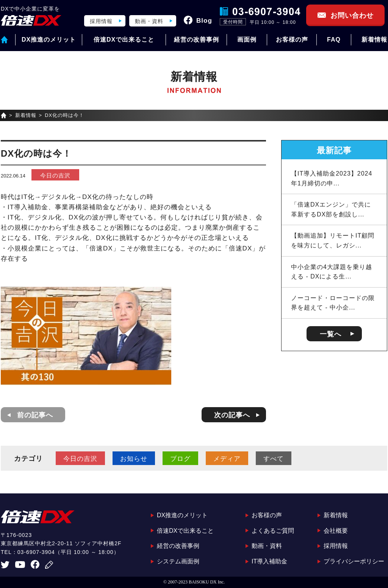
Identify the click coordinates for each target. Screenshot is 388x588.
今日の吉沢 (55, 175)
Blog (204, 20)
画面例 (247, 39)
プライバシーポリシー (354, 561)
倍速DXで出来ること (124, 39)
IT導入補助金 (269, 561)
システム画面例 (178, 561)
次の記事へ (232, 415)
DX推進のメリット (49, 39)
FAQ (334, 39)
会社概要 (336, 530)
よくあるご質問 (273, 530)
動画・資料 (149, 21)
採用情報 (101, 21)
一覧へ (330, 334)
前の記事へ (35, 415)
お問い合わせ (352, 15)
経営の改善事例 (196, 39)
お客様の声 (292, 39)
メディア (227, 458)
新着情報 (374, 39)
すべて (273, 458)
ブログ (180, 458)
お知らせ (133, 458)
